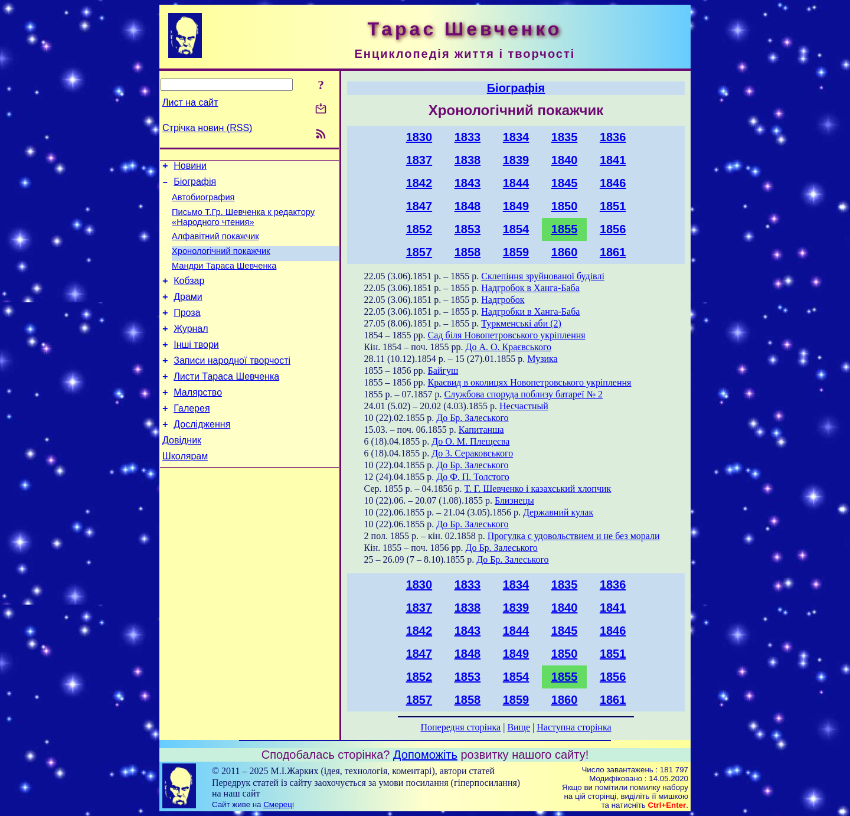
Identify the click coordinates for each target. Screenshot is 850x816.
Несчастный (523, 406)
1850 (564, 206)
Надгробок (502, 300)
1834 (516, 136)
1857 (419, 252)
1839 (516, 160)
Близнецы (514, 500)
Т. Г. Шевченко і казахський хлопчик (538, 489)
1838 (468, 160)
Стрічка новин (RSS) (207, 128)
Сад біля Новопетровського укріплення (507, 335)
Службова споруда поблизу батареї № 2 (523, 394)
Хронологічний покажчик (221, 261)
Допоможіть (425, 754)
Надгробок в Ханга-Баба (530, 288)
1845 (564, 183)
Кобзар (189, 295)
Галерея (192, 437)
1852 (419, 229)
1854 (516, 229)
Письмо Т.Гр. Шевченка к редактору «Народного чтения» (243, 224)
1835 (564, 136)
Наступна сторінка (574, 727)
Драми (188, 313)
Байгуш (443, 370)
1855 (564, 229)
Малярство (198, 419)
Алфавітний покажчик (215, 245)
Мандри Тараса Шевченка (224, 278)
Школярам (185, 490)
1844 (516, 183)
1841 (613, 160)
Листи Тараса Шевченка (226, 401)
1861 (613, 252)
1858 (468, 252)
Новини (190, 167)
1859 (516, 252)
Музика (542, 359)
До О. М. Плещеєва (470, 441)
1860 (564, 252)
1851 (613, 206)
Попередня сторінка (460, 727)
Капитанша (481, 430)
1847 (419, 206)
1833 (468, 136)
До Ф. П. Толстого (472, 477)
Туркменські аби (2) (521, 323)
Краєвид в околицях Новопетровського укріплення (530, 382)
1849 (516, 206)
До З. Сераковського (472, 453)
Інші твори (196, 366)
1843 (468, 183)
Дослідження (202, 454)
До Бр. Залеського (472, 418)
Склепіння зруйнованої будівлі (542, 276)
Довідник (181, 472)
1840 (564, 160)
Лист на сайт (190, 102)
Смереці (278, 804)
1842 (419, 183)
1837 (419, 160)
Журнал (191, 348)
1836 (613, 136)
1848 (468, 206)
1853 (468, 229)
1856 (613, 229)
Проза (187, 330)
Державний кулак (558, 512)
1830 (419, 136)
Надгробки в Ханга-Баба (530, 311)
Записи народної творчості (232, 383)
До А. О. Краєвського (508, 347)
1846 (613, 183)
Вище (518, 727)
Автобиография (203, 202)
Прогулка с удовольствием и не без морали (574, 536)
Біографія (195, 185)
